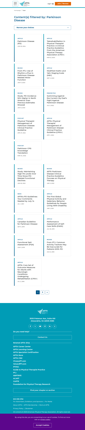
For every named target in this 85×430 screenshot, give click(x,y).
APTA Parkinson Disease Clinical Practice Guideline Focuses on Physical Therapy (56, 176)
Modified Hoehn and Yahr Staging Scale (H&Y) (56, 73)
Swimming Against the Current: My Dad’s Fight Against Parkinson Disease (57, 99)
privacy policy (45, 419)
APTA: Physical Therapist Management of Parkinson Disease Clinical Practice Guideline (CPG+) (55, 126)
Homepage (17, 10)
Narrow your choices (43, 28)
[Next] (47, 292)
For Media (48, 401)
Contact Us (42, 337)
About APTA (17, 405)
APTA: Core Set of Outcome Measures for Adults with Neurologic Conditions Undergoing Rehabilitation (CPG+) (27, 272)
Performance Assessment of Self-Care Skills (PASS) (56, 224)
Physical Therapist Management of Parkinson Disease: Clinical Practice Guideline (26, 125)
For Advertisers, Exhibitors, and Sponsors (28, 401)
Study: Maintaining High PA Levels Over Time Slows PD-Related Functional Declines (27, 176)
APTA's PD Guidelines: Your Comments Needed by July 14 (28, 199)
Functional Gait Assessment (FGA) (26, 243)
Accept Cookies (42, 425)
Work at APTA (44, 405)
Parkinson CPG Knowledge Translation (24, 150)
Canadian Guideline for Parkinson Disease (27, 223)
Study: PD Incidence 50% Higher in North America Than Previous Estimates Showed (27, 100)
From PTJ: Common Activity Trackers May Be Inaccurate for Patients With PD (56, 245)
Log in (50, 3)
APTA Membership (30, 405)
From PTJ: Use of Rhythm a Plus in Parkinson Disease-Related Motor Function (26, 75)
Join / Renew (63, 4)
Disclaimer (29, 408)
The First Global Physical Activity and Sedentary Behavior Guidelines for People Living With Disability (57, 201)
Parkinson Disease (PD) (26, 42)
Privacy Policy (18, 408)
